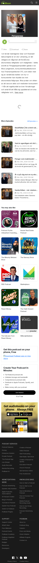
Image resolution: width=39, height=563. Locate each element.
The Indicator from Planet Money (7, 334)
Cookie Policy (18, 553)
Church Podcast (24, 460)
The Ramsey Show (27, 254)
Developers (5, 540)
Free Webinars (6, 520)
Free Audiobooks (25, 466)
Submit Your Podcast (8, 498)
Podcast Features (7, 442)
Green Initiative (24, 526)
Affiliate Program (25, 529)
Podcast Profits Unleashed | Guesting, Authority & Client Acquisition (9, 229)
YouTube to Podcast (8, 495)
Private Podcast (7, 451)
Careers (22, 520)
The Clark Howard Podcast (26, 307)
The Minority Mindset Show (8, 256)
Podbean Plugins (7, 504)
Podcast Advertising (8, 478)
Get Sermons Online (26, 463)
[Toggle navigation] (36, 2)
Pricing (4, 445)
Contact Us (23, 532)
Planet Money (6, 306)
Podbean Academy (8, 526)
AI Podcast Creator (8, 489)
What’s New (5, 517)
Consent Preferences (18, 556)
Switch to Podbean (7, 501)
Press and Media (25, 523)
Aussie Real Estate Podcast (27, 229)
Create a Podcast (25, 440)
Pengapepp (17, 36)
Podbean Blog (24, 517)
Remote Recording (7, 463)
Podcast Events (7, 523)
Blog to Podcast (7, 492)
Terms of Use (29, 553)
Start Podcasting (25, 446)
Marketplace (24, 281)
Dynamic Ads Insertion (9, 481)
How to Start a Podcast (27, 476)
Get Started (19, 385)
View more (33, 89)
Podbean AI (5, 466)
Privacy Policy (7, 553)
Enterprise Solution (8, 448)
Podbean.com (26, 559)
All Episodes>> (33, 118)
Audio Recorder (7, 460)
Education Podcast (25, 457)
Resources (5, 537)
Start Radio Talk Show (26, 449)
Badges (4, 534)
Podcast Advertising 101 (27, 504)
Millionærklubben (26, 333)
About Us (22, 514)
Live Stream (5, 457)
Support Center (6, 514)
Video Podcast (24, 443)
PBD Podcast (6, 281)
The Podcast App (7, 454)
